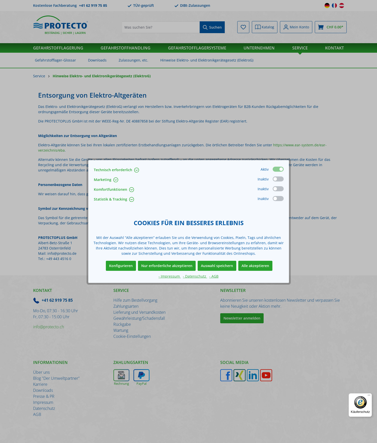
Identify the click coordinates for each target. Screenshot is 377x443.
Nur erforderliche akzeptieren (166, 265)
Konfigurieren (121, 265)
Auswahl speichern (217, 265)
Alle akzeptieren (255, 265)
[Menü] (369, 396)
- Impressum (170, 276)
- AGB (213, 276)
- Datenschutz (195, 276)
